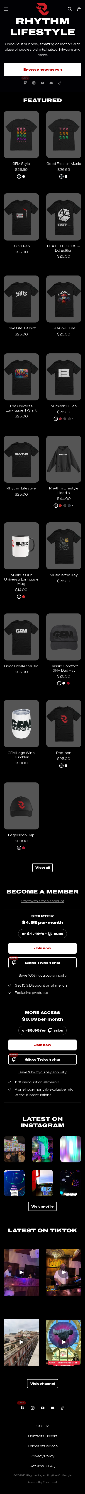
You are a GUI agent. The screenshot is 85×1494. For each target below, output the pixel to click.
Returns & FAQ (43, 1466)
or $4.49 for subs (42, 932)
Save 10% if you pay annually (43, 975)
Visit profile (42, 1206)
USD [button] (42, 1426)
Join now (42, 948)
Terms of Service (42, 1446)
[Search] (70, 9)
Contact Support (42, 1436)
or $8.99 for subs (42, 1029)
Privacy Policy (42, 1456)
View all (42, 868)
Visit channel (42, 1384)
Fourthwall (50, 1482)
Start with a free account (42, 901)
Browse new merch (42, 69)
